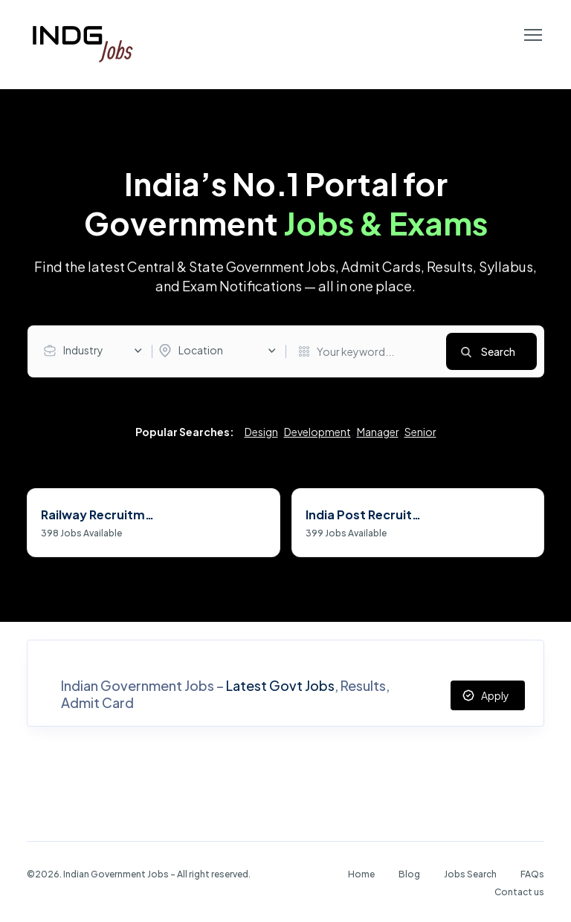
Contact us (519, 891)
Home (361, 874)
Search (498, 351)
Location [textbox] (200, 350)
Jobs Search (470, 874)
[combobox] (96, 350)
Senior (420, 433)
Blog (409, 874)
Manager (378, 433)
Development (317, 433)
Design (261, 433)
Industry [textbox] (83, 350)
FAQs (532, 874)
